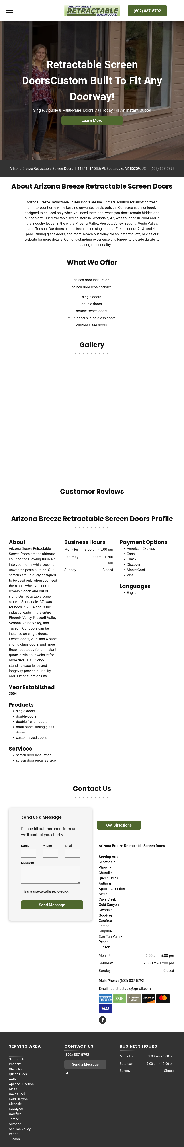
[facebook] (102, 1020)
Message (27, 862)
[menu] (10, 10)
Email (69, 845)
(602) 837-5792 (162, 168)
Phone (47, 845)
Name (25, 845)
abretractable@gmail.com (130, 989)
